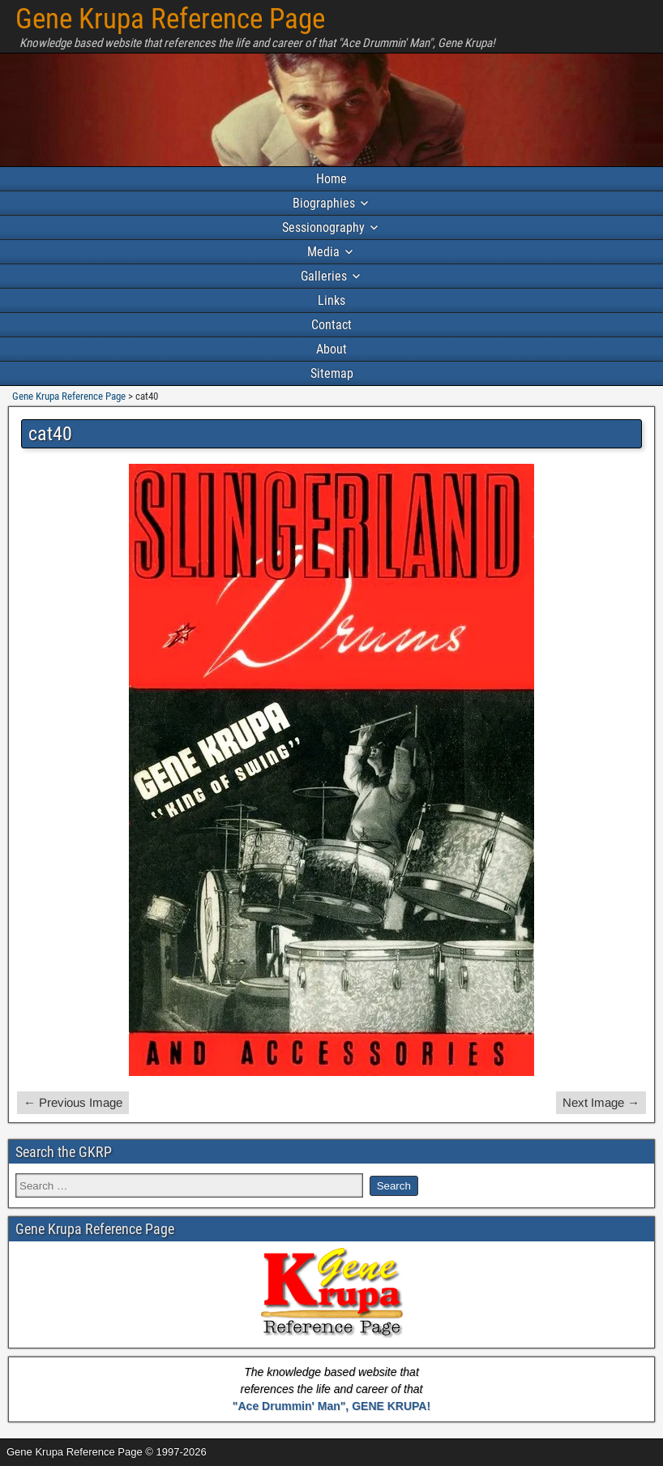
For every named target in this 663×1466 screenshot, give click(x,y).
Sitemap (331, 373)
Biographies (324, 203)
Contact (331, 324)
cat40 (50, 433)
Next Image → (600, 1102)
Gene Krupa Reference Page (170, 19)
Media (323, 251)
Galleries (324, 276)
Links (331, 300)
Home (331, 178)
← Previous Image (73, 1102)
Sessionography (323, 227)
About (331, 349)
